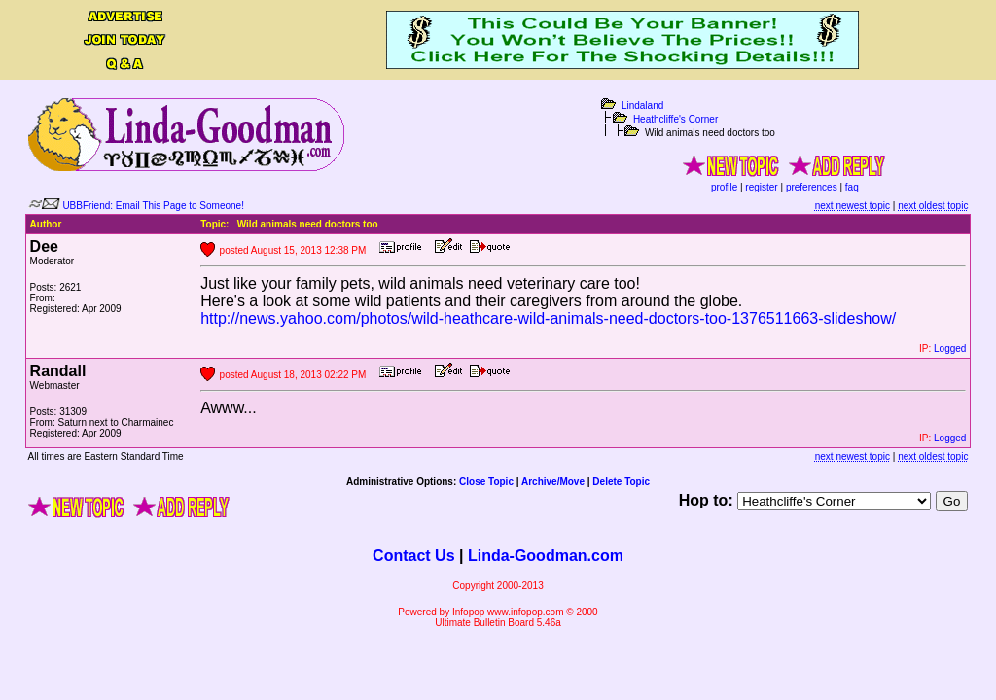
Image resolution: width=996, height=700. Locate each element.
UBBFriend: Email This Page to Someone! (153, 205)
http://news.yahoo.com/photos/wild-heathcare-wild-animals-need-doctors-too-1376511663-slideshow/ (548, 318)
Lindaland (642, 105)
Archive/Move (553, 481)
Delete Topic (621, 481)
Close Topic (486, 481)
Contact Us (413, 555)
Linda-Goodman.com (545, 555)
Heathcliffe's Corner (675, 119)
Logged (950, 348)
